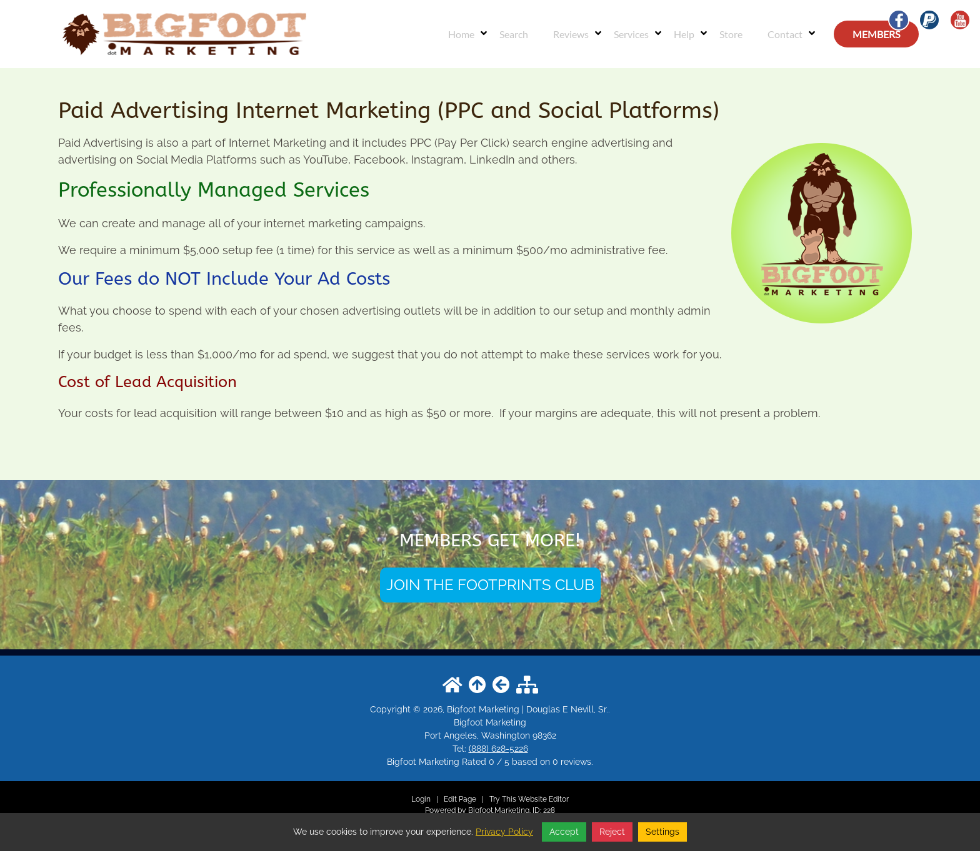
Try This (502, 799)
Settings (662, 832)
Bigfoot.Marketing (498, 810)
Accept (564, 832)
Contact (785, 34)
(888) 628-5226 (498, 749)
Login (421, 799)
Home (461, 34)
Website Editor (543, 799)
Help (684, 34)
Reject (612, 832)
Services (631, 34)
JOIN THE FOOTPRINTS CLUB (490, 585)
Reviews (571, 34)
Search (513, 34)
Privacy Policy (504, 832)
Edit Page (461, 799)
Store (730, 34)
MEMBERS (876, 34)
